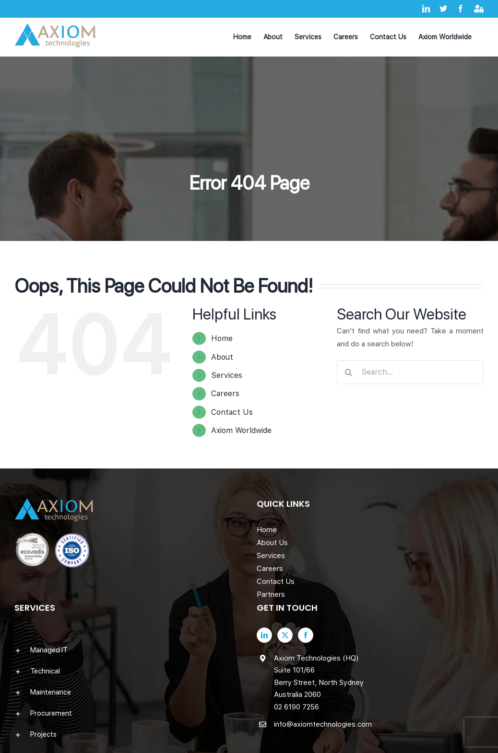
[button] (127, 650)
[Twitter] (285, 635)
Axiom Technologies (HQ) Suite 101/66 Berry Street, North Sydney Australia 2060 (319, 676)
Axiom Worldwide (241, 430)
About (222, 357)
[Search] (349, 372)
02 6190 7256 (296, 707)
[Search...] (410, 372)
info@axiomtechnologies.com (323, 724)
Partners (271, 594)
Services (226, 375)
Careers (225, 393)
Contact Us (232, 412)
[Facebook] (305, 635)
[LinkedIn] (264, 635)
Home (222, 338)
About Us (272, 542)
